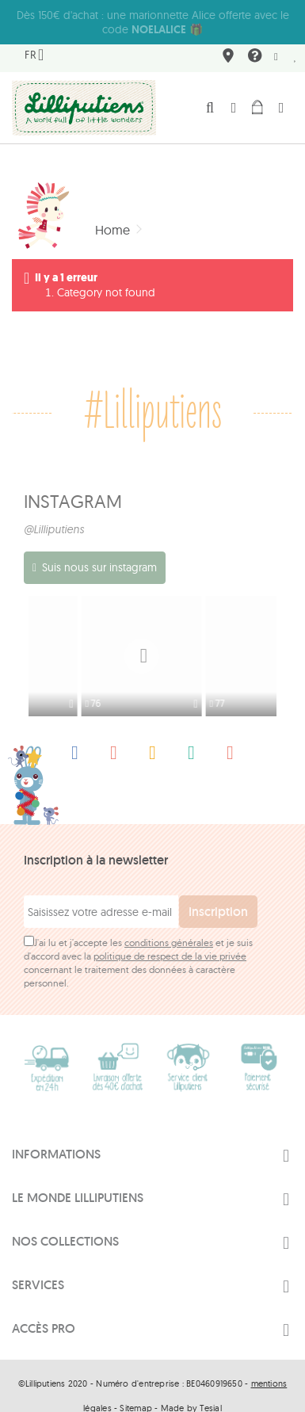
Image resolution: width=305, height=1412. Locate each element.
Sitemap (136, 1389)
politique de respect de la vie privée (169, 938)
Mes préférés (295, 43)
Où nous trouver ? (225, 44)
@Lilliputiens (54, 515)
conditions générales (168, 924)
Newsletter (276, 43)
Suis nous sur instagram (99, 553)
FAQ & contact (252, 44)
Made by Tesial (191, 1389)
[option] (91, 642)
